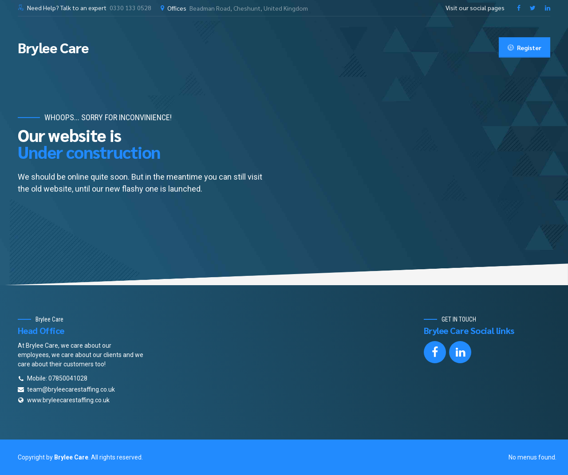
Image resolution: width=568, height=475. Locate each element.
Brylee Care (53, 47)
